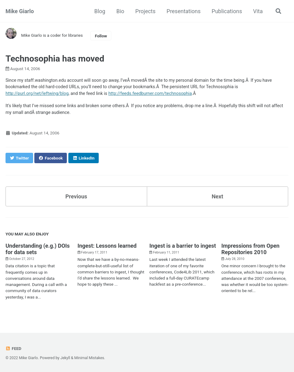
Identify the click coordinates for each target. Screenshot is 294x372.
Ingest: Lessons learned (107, 245)
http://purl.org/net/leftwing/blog (37, 93)
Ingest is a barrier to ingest (182, 245)
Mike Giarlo (20, 11)
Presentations (183, 11)
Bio (120, 11)
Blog (99, 11)
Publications (227, 11)
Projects (145, 11)
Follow (101, 35)
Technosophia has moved (55, 59)
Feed (13, 348)
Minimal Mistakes (89, 358)
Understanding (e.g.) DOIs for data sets (38, 248)
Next (217, 196)
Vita (258, 11)
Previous (76, 196)
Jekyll (65, 358)
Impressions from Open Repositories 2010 (250, 248)
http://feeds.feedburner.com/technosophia (150, 93)
